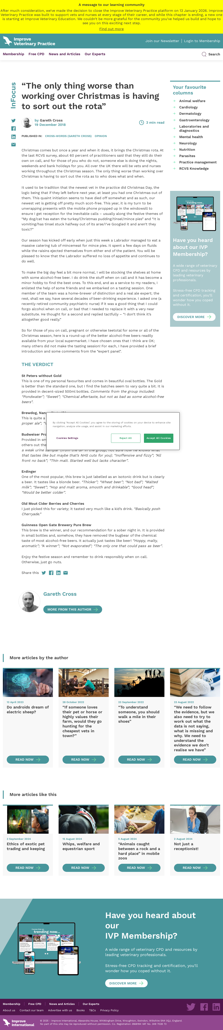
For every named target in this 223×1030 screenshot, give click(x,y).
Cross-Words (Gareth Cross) (68, 136)
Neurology (188, 143)
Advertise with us (60, 1010)
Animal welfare (192, 101)
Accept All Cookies (159, 438)
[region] (113, 431)
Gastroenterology (194, 120)
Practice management (198, 162)
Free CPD (36, 54)
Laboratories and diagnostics (194, 128)
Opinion (101, 136)
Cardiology (188, 107)
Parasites (187, 156)
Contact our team (32, 1010)
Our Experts (95, 54)
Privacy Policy (109, 1010)
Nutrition (187, 149)
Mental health (191, 137)
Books (80, 1010)
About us (9, 1010)
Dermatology (190, 113)
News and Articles (64, 54)
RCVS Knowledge (194, 168)
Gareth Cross (51, 120)
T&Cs (92, 1010)
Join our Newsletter (162, 41)
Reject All (126, 438)
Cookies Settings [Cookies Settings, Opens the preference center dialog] (67, 438)
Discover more (191, 317)
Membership (13, 54)
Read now (24, 759)
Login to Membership (202, 41)
